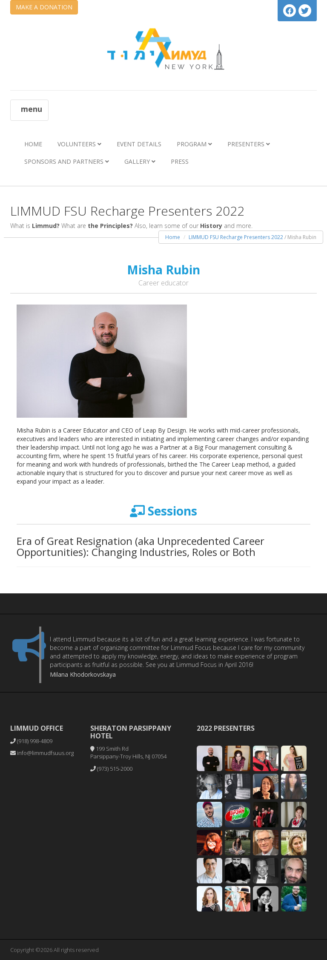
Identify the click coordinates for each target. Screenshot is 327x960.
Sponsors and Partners (66, 161)
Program (194, 144)
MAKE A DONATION (44, 7)
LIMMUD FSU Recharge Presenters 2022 (236, 237)
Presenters (248, 144)
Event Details (139, 144)
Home (33, 144)
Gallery (139, 161)
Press (180, 161)
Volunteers (79, 144)
